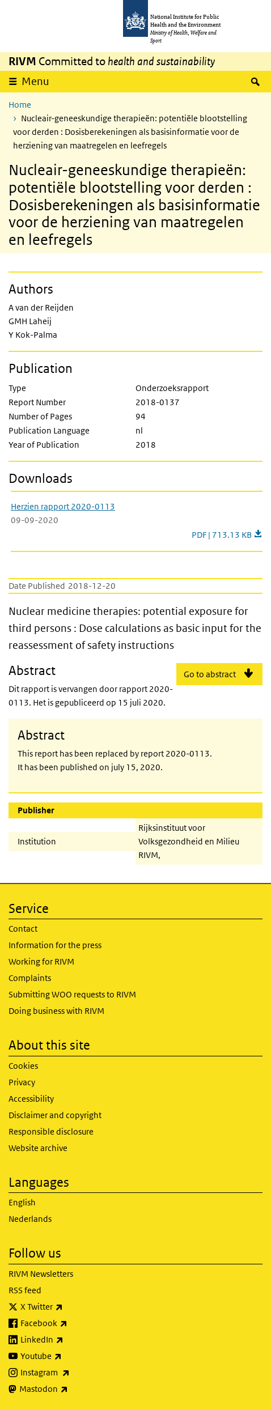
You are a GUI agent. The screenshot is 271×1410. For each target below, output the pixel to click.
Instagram (74, 1372)
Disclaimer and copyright (55, 1115)
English (22, 1202)
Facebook (73, 1323)
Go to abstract (210, 674)
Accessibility (31, 1098)
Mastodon (73, 1389)
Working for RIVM (41, 961)
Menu (35, 81)
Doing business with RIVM (56, 1010)
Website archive (38, 1148)
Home (20, 104)
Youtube (70, 1356)
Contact (23, 928)
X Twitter (71, 1307)
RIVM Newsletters (41, 1273)
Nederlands (30, 1218)
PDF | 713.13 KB (227, 534)
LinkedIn (71, 1340)
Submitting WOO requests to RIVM (72, 994)
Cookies (23, 1065)
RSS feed (25, 1290)
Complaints (30, 977)
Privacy (22, 1082)
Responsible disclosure (51, 1131)
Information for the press (55, 945)
